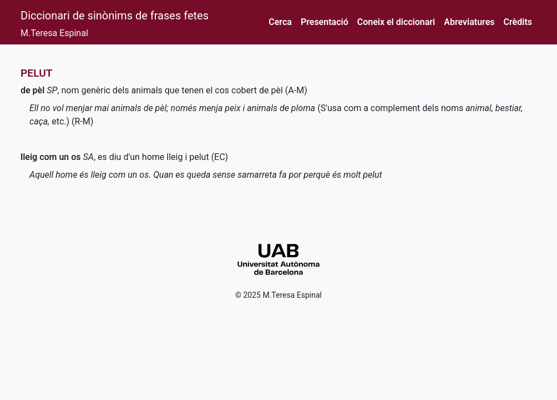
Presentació (324, 22)
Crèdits (518, 22)
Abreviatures (469, 22)
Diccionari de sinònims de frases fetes (115, 15)
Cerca (280, 22)
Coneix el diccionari (396, 22)
